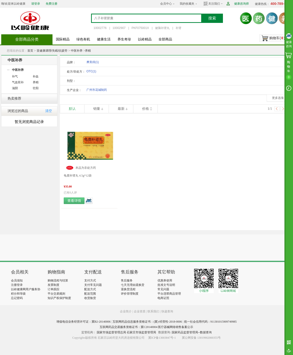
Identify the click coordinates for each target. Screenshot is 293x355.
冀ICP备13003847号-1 (162, 337)
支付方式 (90, 280)
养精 (88, 50)
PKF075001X (140, 28)
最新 (121, 109)
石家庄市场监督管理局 (141, 332)
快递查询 (167, 311)
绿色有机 (83, 39)
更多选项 (278, 98)
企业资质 (140, 311)
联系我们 (153, 311)
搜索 (212, 18)
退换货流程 (128, 289)
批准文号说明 (166, 285)
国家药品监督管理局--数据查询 (192, 332)
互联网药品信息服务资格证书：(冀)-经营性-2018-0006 (147, 321)
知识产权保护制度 (59, 298)
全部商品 (165, 39)
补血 (36, 76)
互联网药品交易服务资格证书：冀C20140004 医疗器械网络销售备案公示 (146, 327)
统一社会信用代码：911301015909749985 (210, 321)
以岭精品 (145, 39)
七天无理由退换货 (132, 285)
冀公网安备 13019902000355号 (201, 337)
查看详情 (74, 201)
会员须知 (17, 280)
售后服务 (127, 280)
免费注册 (51, 3)
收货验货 (90, 298)
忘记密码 (17, 298)
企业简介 (126, 311)
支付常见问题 (93, 285)
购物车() (277, 38)
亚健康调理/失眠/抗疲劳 (52, 50)
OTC (91, 71)
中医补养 (77, 50)
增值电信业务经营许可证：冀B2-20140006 (83, 321)
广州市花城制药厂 (96, 90)
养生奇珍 (124, 39)
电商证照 (163, 298)
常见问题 (163, 289)
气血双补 (18, 82)
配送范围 (90, 293)
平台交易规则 (56, 293)
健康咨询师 (241, 3)
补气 (15, 76)
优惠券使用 (164, 280)
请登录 (35, 3)
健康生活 (104, 39)
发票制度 (53, 285)
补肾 (178, 28)
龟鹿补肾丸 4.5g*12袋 (78, 175)
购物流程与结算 (58, 280)
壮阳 (36, 88)
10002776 (100, 28)
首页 (30, 50)
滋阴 (15, 88)
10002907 (119, 28)
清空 (48, 111)
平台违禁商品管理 (169, 293)
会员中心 (166, 3)
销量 (96, 109)
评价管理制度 (129, 293)
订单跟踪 (53, 289)
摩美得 (92, 62)
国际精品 (63, 39)
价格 (145, 109)
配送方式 (90, 289)
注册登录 (17, 285)
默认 (72, 109)
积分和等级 (18, 293)
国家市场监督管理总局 (111, 332)
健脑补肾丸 (162, 28)
